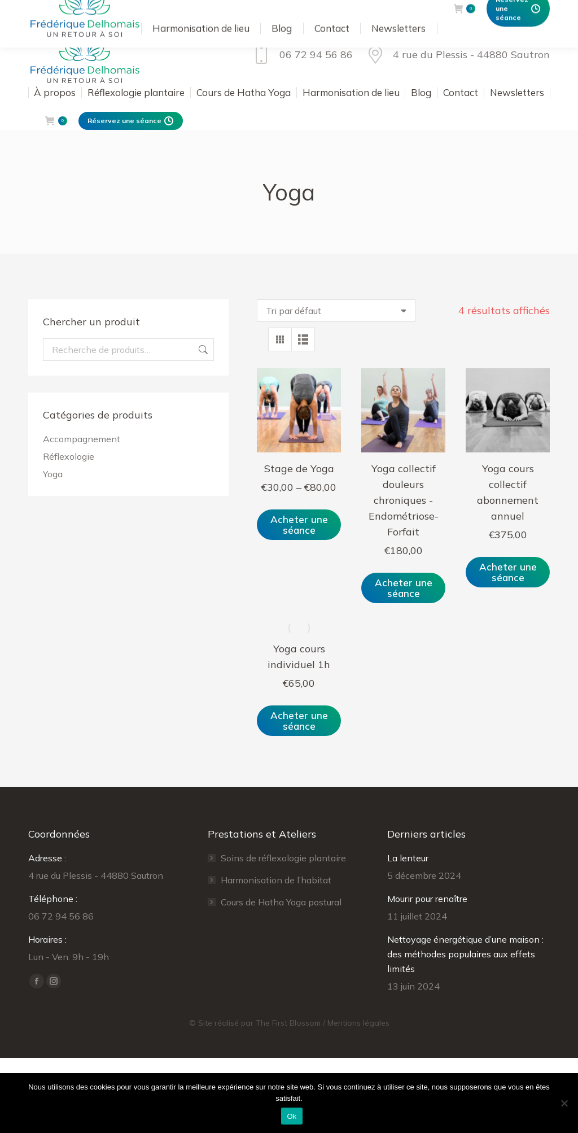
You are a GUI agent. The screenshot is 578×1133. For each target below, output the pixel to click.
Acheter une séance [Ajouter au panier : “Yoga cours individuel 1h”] (299, 720)
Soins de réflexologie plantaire (283, 858)
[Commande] (336, 310)
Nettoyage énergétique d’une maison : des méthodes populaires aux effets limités (465, 954)
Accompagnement (81, 439)
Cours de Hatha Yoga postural (281, 902)
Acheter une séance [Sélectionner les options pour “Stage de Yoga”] (299, 524)
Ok (291, 1116)
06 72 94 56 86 (301, 55)
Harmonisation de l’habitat (276, 880)
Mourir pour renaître (427, 898)
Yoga (53, 474)
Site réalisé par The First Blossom (259, 1023)
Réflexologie (68, 456)
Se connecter (321, 11)
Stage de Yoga (299, 468)
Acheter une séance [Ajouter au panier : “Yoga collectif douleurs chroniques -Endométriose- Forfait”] (403, 588)
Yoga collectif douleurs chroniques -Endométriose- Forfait (404, 500)
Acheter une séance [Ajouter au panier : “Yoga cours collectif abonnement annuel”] (508, 572)
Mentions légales (358, 1023)
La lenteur (407, 858)
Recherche (202, 349)
